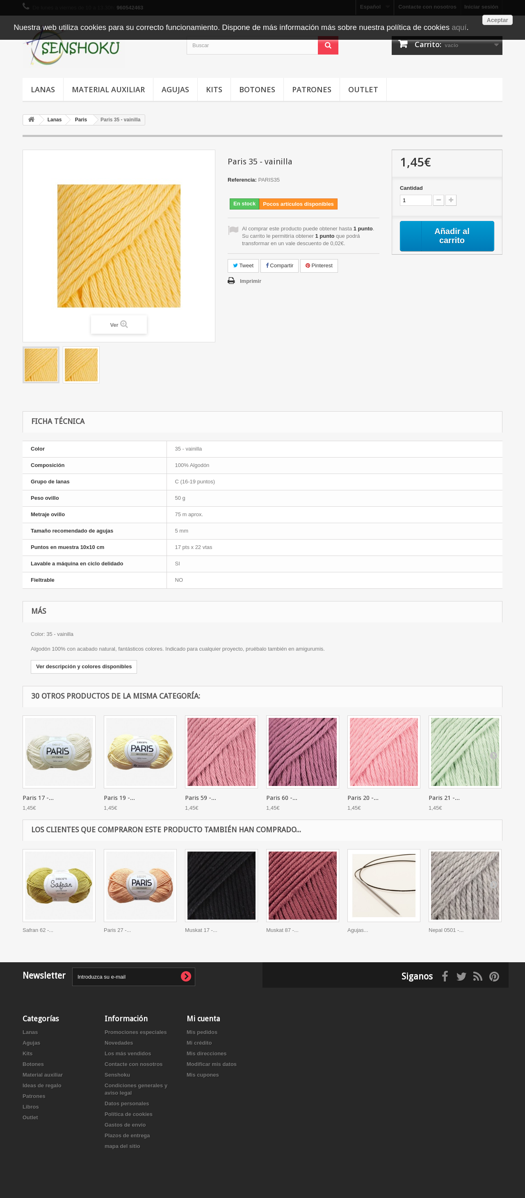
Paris (81, 120)
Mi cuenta (203, 1018)
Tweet (243, 265)
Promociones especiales (136, 1032)
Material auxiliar (108, 89)
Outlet (363, 89)
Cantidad (411, 188)
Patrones (311, 89)
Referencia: (242, 180)
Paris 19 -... (119, 798)
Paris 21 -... (444, 798)
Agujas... (357, 930)
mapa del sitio (122, 1146)
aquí (459, 27)
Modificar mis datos (212, 1064)
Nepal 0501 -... (446, 930)
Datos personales (127, 1103)
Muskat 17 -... (201, 930)
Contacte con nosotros (134, 1064)
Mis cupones (203, 1075)
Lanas (43, 89)
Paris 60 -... (281, 798)
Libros (31, 1107)
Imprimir (250, 281)
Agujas (175, 89)
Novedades (119, 1043)
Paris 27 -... (117, 930)
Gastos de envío (125, 1125)
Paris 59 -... (200, 798)
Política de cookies (129, 1114)
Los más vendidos (128, 1053)
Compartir (280, 265)
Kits (214, 89)
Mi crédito (199, 1043)
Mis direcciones (207, 1053)
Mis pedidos (202, 1032)
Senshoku (117, 1075)
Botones (257, 89)
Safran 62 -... (38, 930)
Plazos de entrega (127, 1135)
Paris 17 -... (38, 798)
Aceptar (497, 20)
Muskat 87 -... (282, 930)
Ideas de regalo (42, 1085)
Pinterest (319, 265)
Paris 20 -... (363, 798)
